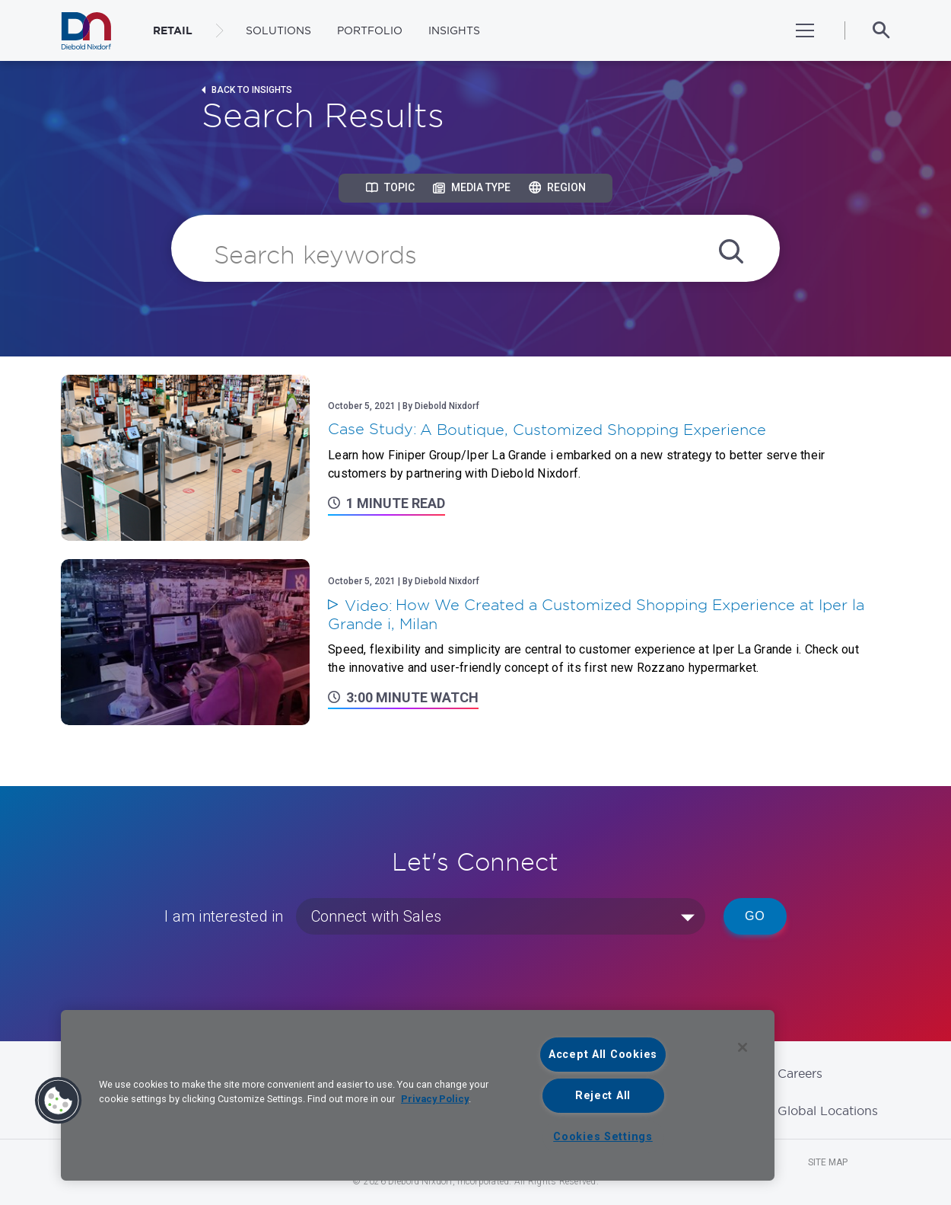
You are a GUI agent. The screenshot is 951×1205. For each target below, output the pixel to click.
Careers (800, 1073)
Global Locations (828, 1110)
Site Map (828, 1162)
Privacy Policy (435, 1098)
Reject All (603, 1095)
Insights (454, 30)
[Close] (742, 1047)
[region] (417, 1095)
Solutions (278, 30)
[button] (58, 1100)
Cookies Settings (603, 1136)
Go (755, 915)
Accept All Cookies (603, 1054)
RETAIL (172, 30)
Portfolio (369, 30)
